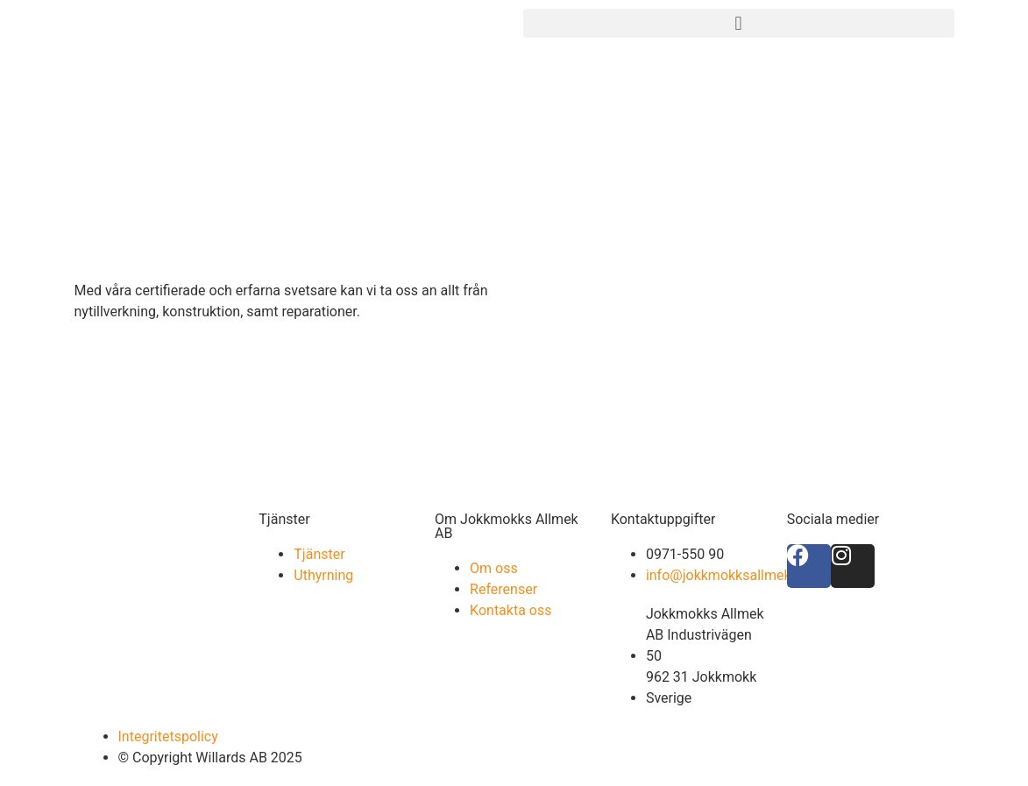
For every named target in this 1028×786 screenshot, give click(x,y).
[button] (738, 23)
